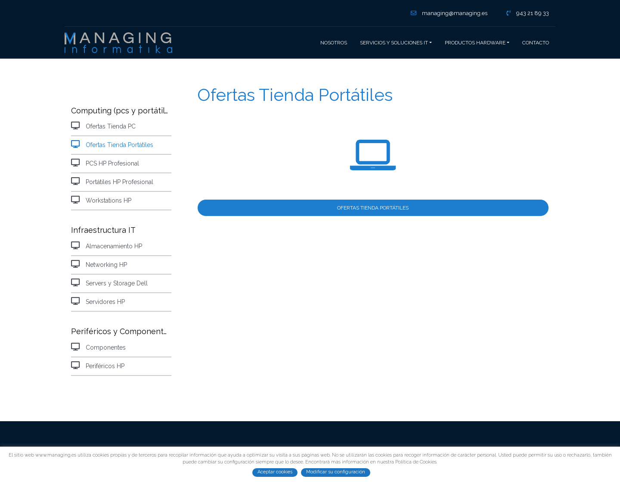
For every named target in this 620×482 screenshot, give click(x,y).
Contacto (535, 43)
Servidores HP (98, 301)
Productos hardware (475, 43)
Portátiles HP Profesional (112, 181)
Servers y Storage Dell (109, 283)
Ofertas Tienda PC (103, 126)
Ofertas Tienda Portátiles (112, 144)
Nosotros (333, 43)
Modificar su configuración (335, 472)
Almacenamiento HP (106, 245)
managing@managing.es (449, 13)
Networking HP (99, 264)
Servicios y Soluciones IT (394, 43)
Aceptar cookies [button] (274, 472)
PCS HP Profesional (105, 163)
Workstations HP (101, 200)
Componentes (98, 347)
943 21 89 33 (527, 13)
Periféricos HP (97, 365)
